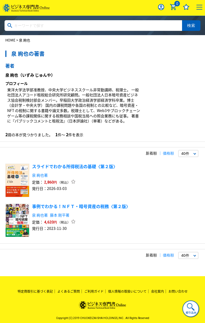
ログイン (161, 7)
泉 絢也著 (40, 175)
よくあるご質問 (68, 291)
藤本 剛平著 (59, 215)
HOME (10, 40)
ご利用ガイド (94, 291)
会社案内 (157, 291)
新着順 (151, 153)
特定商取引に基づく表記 (35, 291)
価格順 (168, 153)
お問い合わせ (178, 291)
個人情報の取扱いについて (127, 291)
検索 (191, 25)
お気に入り (186, 7)
